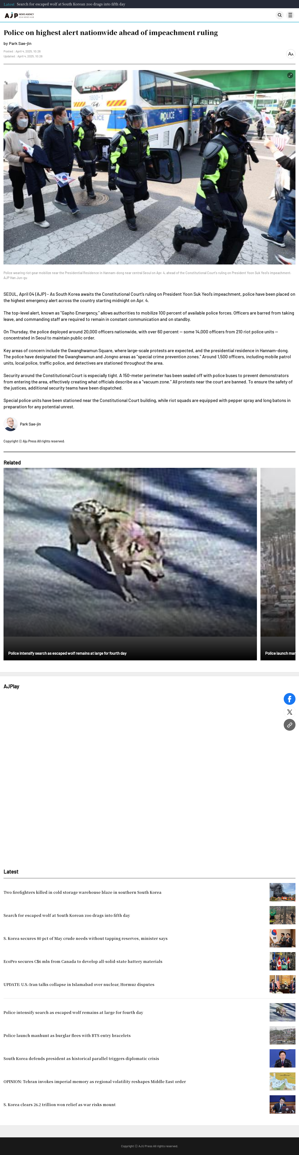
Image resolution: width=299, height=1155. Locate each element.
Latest (9, 4)
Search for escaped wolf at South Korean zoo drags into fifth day (71, 4)
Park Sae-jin (30, 424)
